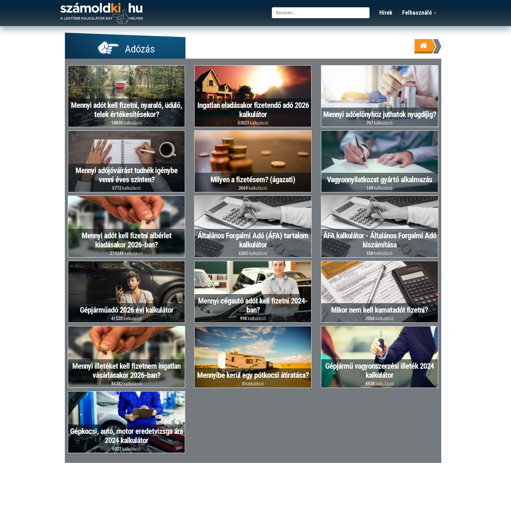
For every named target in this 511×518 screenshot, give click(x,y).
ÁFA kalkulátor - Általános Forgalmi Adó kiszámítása (379, 240)
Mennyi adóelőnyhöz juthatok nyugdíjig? (379, 114)
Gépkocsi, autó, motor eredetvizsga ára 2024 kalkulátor (126, 436)
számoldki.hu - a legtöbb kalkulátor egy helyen (101, 13)
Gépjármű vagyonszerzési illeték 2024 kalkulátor (379, 371)
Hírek (385, 12)
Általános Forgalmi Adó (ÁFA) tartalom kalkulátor (252, 240)
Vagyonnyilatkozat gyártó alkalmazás (379, 179)
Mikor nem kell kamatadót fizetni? (379, 310)
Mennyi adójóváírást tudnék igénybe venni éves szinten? (127, 175)
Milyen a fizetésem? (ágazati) (253, 179)
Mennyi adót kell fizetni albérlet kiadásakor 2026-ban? (126, 240)
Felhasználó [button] (419, 12)
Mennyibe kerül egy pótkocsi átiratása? (253, 375)
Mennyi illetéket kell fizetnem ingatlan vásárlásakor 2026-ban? (126, 371)
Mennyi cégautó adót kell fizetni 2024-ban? (253, 305)
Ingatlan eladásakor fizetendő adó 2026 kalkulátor (253, 110)
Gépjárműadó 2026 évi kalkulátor (126, 310)
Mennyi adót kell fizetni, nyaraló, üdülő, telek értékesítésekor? (126, 110)
